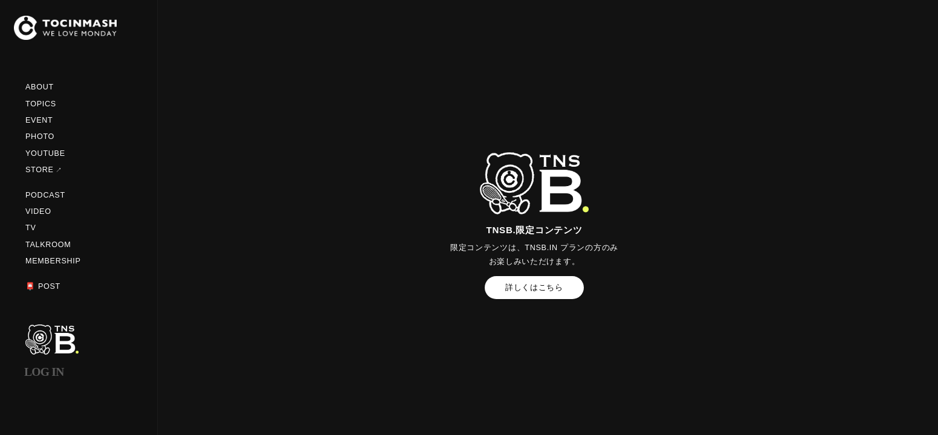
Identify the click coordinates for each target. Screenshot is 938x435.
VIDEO (38, 211)
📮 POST (42, 286)
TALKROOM (48, 244)
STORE (39, 170)
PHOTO (39, 136)
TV (30, 228)
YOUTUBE (45, 153)
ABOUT (39, 87)
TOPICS (40, 104)
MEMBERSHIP (53, 261)
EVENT (39, 120)
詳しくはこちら (534, 287)
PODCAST (45, 195)
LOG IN (44, 372)
